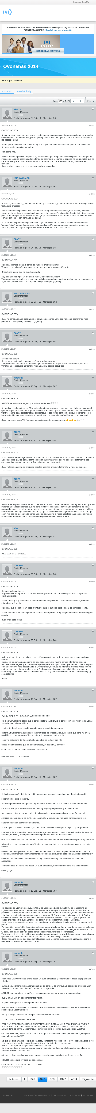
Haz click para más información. (59, 30)
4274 (74, 1079)
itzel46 (17, 432)
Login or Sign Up (82, 2)
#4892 (92, 194)
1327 (63, 1079)
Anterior (14, 1079)
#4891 (92, 125)
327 (42, 1079)
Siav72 (17, 109)
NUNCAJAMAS (22, 178)
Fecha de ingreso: (22, 118)
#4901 (92, 648)
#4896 (92, 394)
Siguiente (88, 1079)
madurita (18, 377)
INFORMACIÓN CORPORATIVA (37, 1095)
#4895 (92, 349)
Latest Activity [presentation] (23, 91)
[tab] (23, 91)
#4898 (92, 495)
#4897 (92, 448)
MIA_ (16, 528)
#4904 (92, 898)
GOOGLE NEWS (59, 1095)
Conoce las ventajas (48, 51)
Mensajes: (47, 118)
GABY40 (18, 565)
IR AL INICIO (75, 1095)
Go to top (88, 1095)
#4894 (92, 309)
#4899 (92, 544)
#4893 (92, 255)
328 (52, 1079)
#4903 (92, 784)
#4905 (92, 969)
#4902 (92, 706)
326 (33, 1079)
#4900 (92, 582)
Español (7, 1095)
